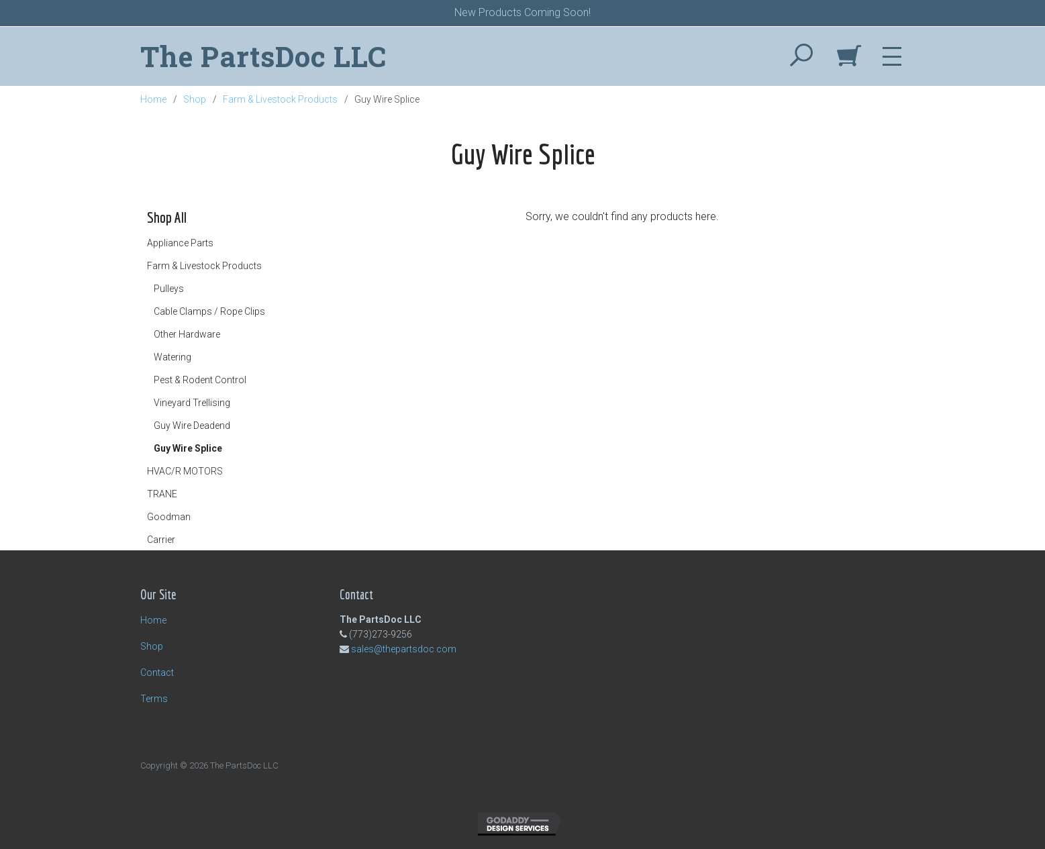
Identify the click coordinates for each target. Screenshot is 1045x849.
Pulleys (169, 288)
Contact (157, 672)
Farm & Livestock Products (280, 99)
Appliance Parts (180, 243)
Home (153, 99)
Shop (194, 99)
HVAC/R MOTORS (185, 471)
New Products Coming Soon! (522, 12)
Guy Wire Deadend (192, 425)
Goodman (169, 516)
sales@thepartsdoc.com (403, 649)
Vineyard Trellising (192, 402)
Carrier (161, 539)
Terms (154, 698)
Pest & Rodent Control (200, 379)
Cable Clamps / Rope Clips (209, 311)
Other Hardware (187, 334)
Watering (172, 357)
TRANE (162, 494)
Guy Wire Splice (188, 448)
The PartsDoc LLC (263, 56)
